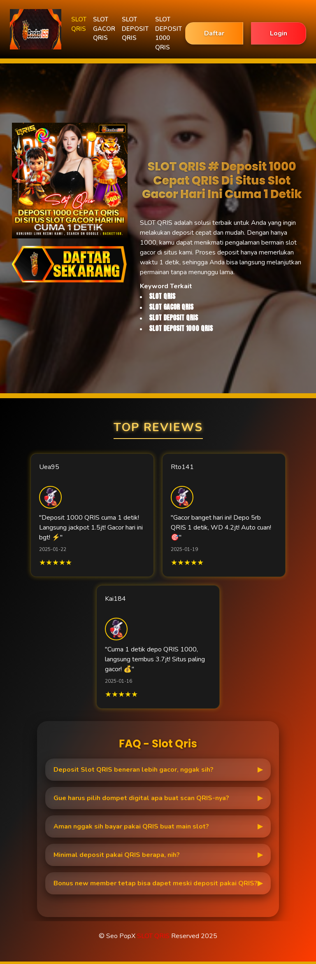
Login (278, 33)
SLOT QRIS (78, 24)
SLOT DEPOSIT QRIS (135, 28)
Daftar (214, 33)
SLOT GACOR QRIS (104, 28)
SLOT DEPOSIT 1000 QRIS (168, 33)
